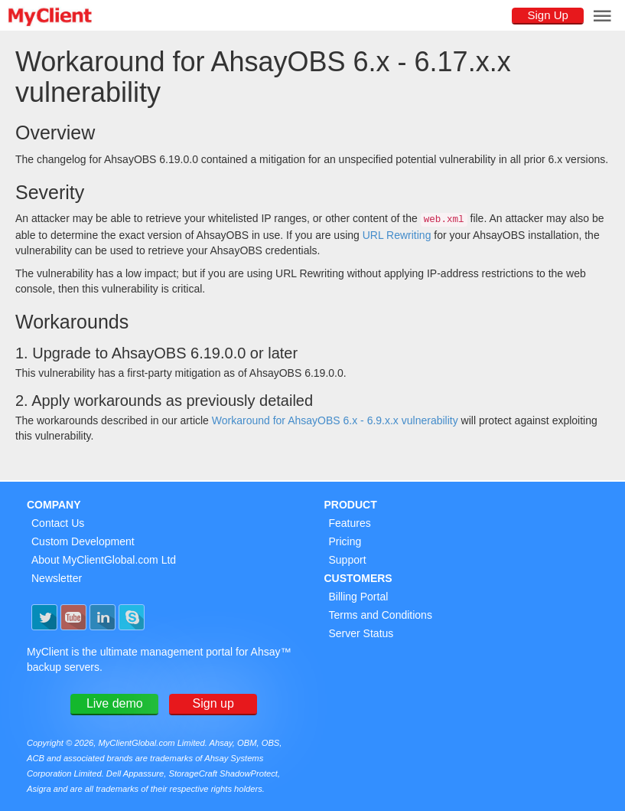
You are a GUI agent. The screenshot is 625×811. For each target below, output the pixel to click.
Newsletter (56, 578)
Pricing (345, 541)
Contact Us (57, 523)
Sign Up (547, 14)
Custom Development (83, 541)
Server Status (361, 633)
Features (350, 523)
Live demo (114, 703)
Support (347, 560)
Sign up (213, 703)
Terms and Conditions (380, 615)
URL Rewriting (397, 235)
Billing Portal (359, 596)
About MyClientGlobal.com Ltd (103, 560)
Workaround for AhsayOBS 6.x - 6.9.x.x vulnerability (335, 420)
